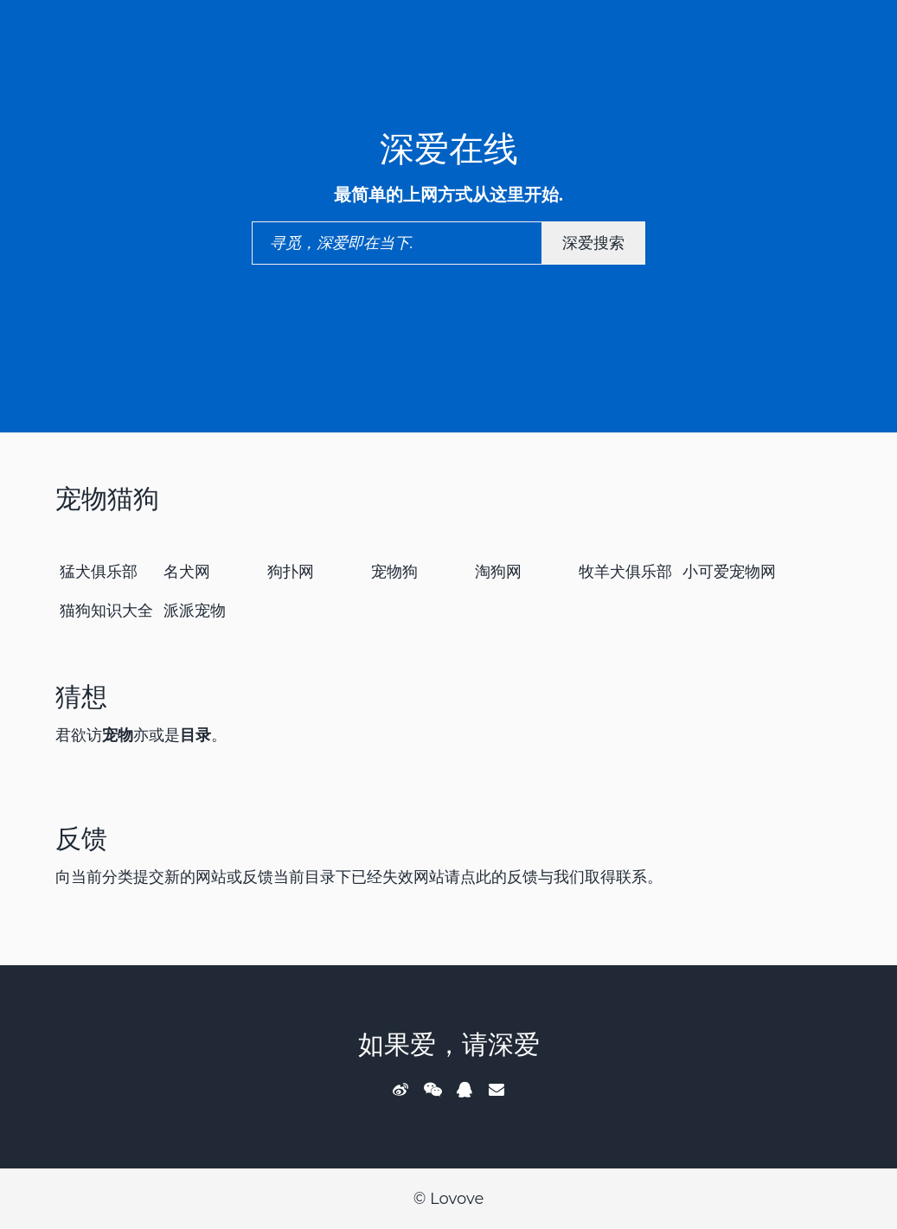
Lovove (457, 1198)
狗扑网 (290, 571)
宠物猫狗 (107, 499)
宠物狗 (394, 571)
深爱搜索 (593, 243)
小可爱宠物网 (729, 571)
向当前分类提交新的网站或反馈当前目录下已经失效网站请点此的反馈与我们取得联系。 (359, 877)
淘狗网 (498, 571)
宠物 (117, 735)
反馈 (81, 839)
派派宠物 (194, 610)
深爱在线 (449, 148)
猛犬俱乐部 (99, 571)
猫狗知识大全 (106, 610)
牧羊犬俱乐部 (625, 571)
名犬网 (186, 571)
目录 (195, 735)
